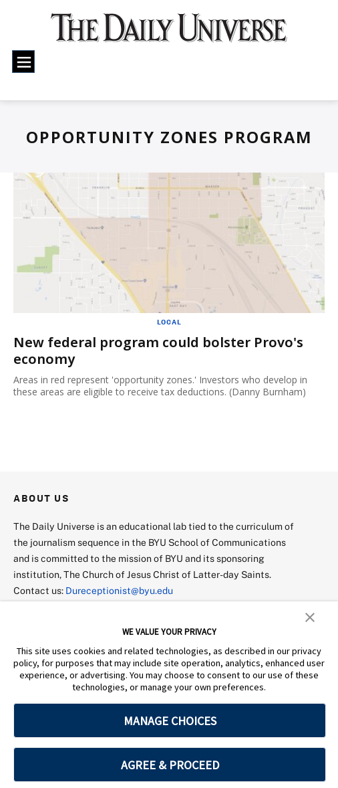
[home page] (169, 34)
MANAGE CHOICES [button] (170, 720)
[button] (310, 616)
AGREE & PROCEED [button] (170, 765)
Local (169, 322)
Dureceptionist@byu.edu (119, 590)
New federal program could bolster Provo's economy (158, 350)
